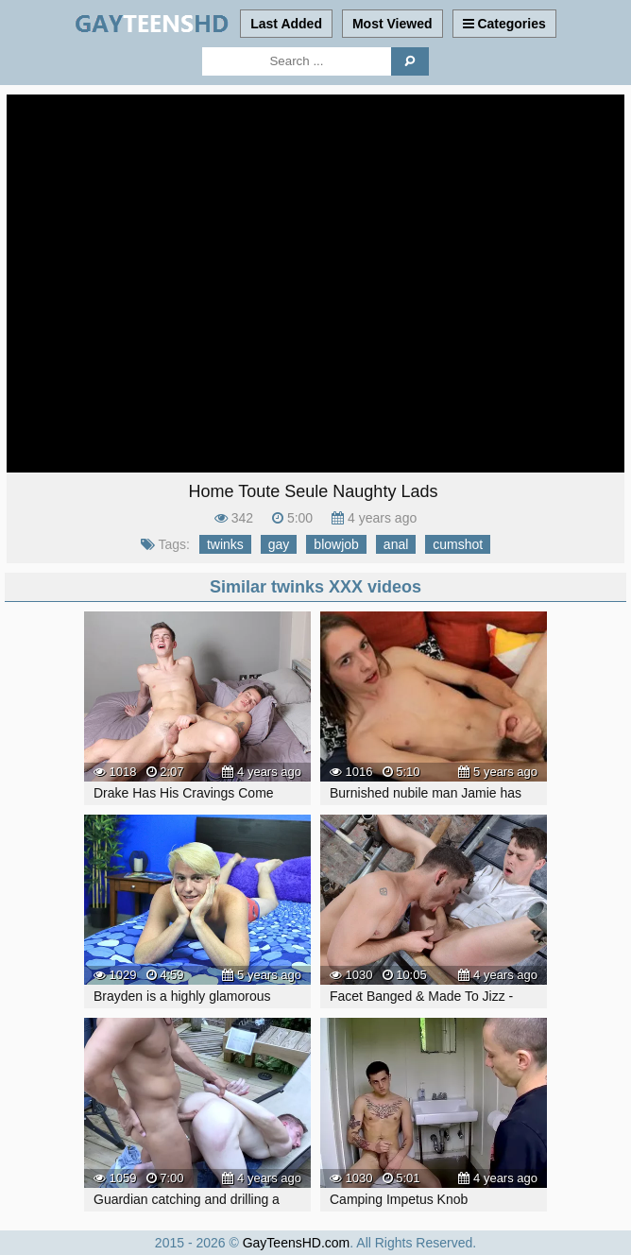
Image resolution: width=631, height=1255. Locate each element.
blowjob (336, 544)
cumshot (458, 544)
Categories (504, 23)
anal (396, 544)
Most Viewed (392, 23)
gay (279, 544)
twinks (225, 544)
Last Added (286, 23)
